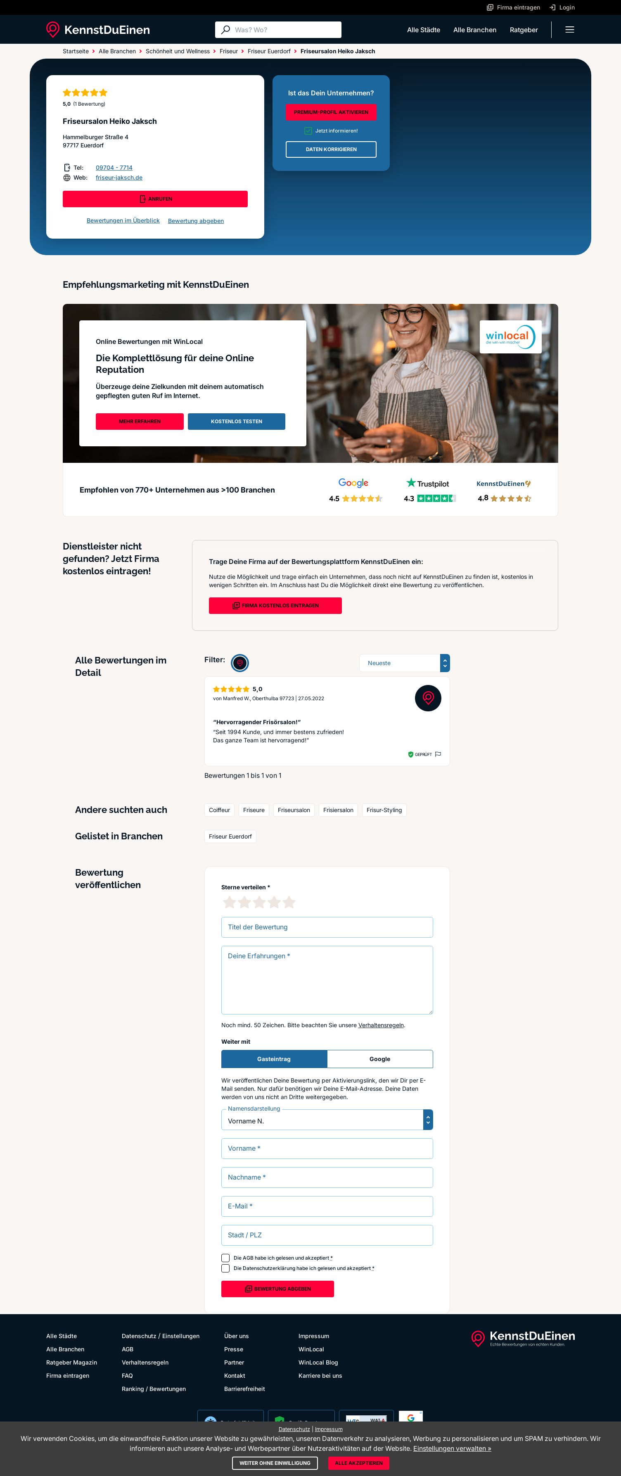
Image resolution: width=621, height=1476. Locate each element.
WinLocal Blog (318, 1362)
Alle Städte (423, 30)
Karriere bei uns (320, 1375)
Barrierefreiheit (244, 1388)
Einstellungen (180, 1335)
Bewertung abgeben (196, 220)
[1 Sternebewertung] (229, 902)
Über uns (236, 1335)
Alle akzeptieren (359, 1463)
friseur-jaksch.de (119, 177)
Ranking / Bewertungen (154, 1388)
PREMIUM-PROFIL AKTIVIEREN (331, 112)
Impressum (314, 1335)
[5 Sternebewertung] (289, 902)
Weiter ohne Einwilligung (274, 1463)
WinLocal (311, 1349)
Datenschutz (139, 1335)
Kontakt (234, 1375)
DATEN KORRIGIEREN (331, 149)
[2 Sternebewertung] (244, 902)
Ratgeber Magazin (71, 1362)
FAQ (127, 1375)
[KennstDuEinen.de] (97, 29)
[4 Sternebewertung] (274, 902)
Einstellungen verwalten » (452, 1448)
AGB (248, 1258)
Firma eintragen (67, 1375)
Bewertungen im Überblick (123, 220)
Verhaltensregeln (381, 1024)
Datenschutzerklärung (269, 1268)
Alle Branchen (475, 30)
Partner (234, 1362)
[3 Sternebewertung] (259, 902)
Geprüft (423, 754)
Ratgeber (524, 30)
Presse (233, 1349)
